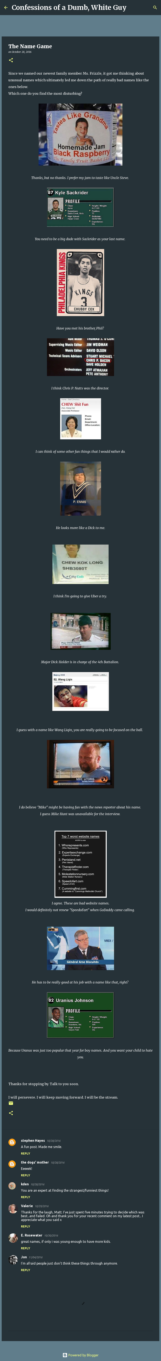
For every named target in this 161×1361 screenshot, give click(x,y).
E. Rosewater (31, 1235)
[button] (10, 60)
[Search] (132, 8)
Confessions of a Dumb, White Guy (69, 7)
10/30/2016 (51, 1235)
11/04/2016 (35, 1257)
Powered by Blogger (80, 1355)
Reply (25, 1153)
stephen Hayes (33, 1140)
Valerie (27, 1206)
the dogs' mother (35, 1162)
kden (25, 1184)
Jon (24, 1257)
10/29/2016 (41, 1206)
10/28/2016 (53, 1140)
